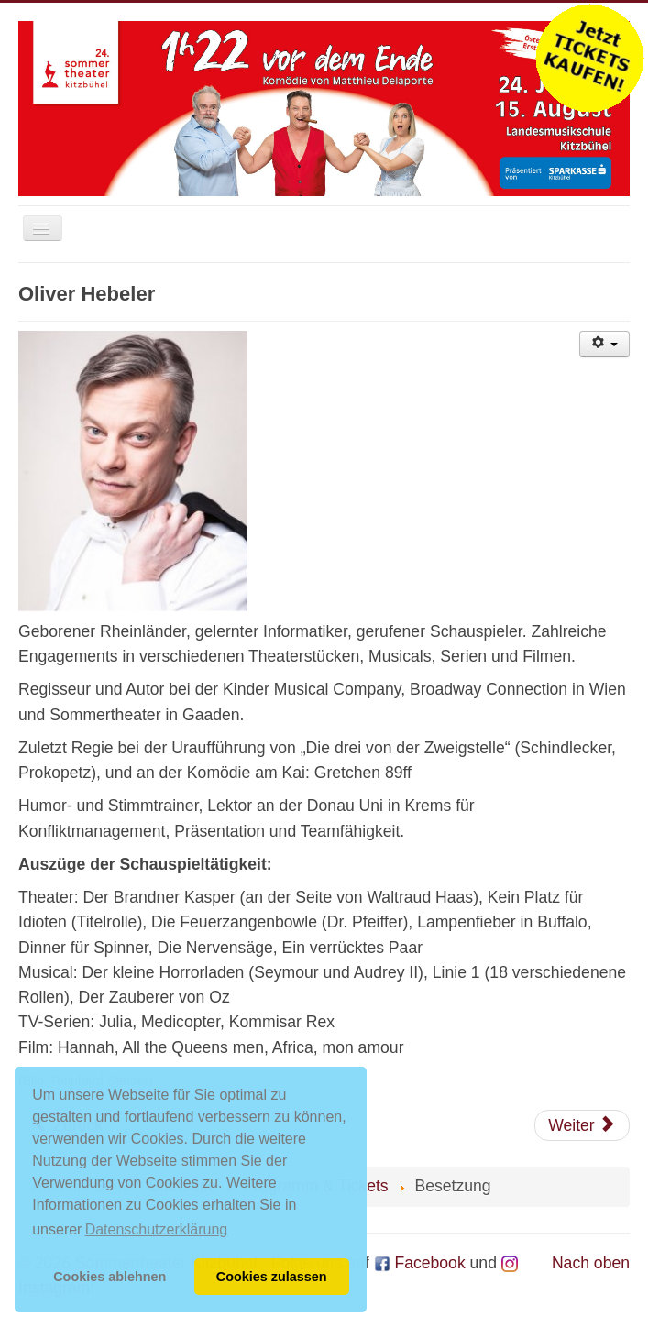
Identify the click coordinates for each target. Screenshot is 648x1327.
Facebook (420, 1263)
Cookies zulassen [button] (271, 1276)
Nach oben (591, 1263)
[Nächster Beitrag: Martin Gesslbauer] (582, 1125)
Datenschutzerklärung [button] (156, 1229)
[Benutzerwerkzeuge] (604, 344)
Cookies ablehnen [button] (109, 1276)
